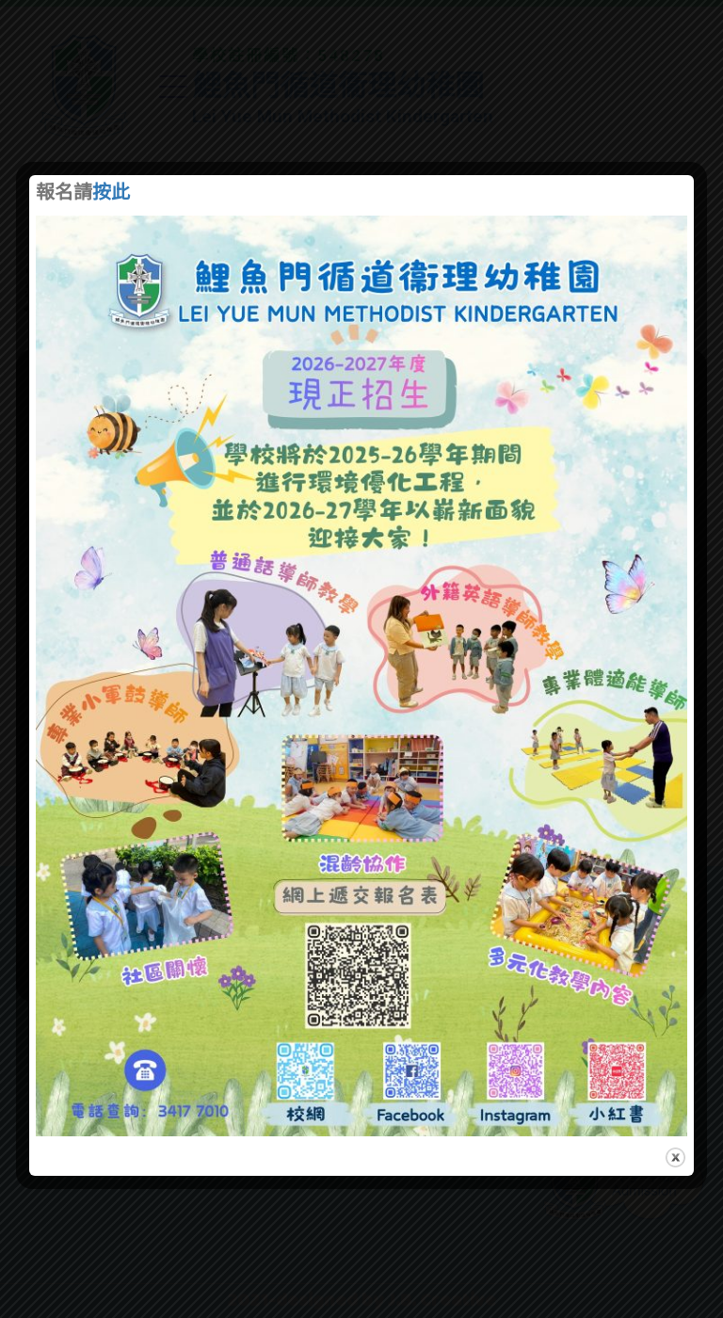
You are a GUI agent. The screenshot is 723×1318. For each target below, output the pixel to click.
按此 (111, 194)
